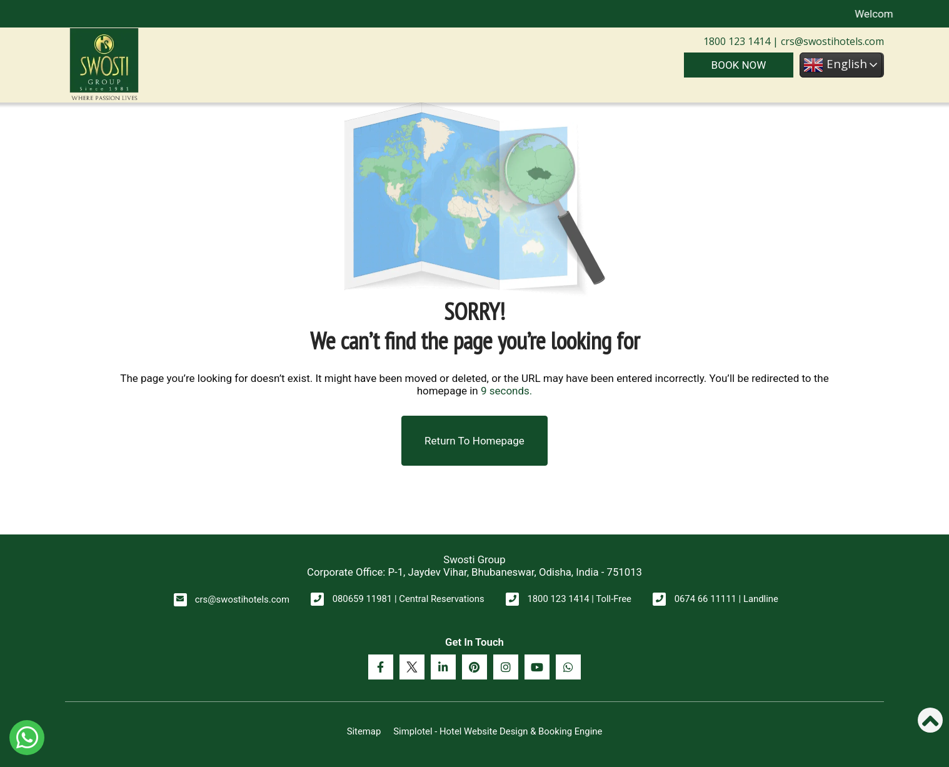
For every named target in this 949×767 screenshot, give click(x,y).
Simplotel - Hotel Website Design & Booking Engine (497, 731)
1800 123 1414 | (740, 41)
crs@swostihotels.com (831, 41)
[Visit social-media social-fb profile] (380, 666)
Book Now (738, 65)
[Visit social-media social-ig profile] (505, 666)
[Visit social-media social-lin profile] (443, 666)
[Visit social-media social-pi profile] (474, 666)
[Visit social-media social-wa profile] (568, 666)
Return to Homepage (474, 440)
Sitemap (364, 731)
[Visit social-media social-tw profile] (411, 666)
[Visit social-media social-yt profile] (537, 666)
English (835, 65)
